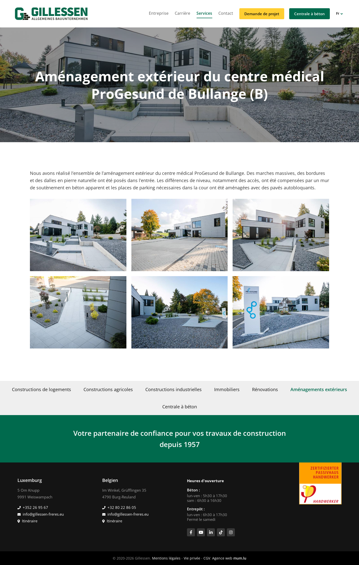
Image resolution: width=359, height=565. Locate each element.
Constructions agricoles (108, 389)
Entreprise (159, 13)
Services (204, 13)
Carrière (182, 13)
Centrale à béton (309, 13)
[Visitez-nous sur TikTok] (221, 532)
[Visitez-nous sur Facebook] (191, 532)
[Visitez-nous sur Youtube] (201, 532)
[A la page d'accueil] (51, 13)
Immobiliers (227, 389)
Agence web (222, 558)
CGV (206, 558)
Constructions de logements (41, 389)
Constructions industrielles (173, 389)
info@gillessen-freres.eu (43, 514)
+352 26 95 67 (35, 507)
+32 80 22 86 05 (121, 507)
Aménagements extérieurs (318, 389)
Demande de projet (261, 13)
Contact (225, 13)
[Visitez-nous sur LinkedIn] (211, 532)
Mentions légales (166, 558)
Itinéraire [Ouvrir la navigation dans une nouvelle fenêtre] (29, 520)
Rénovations (265, 389)
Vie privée (192, 558)
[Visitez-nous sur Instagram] (231, 532)
